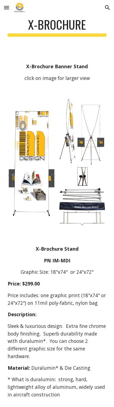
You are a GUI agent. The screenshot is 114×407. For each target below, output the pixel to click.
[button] (6, 7)
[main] (56, 27)
